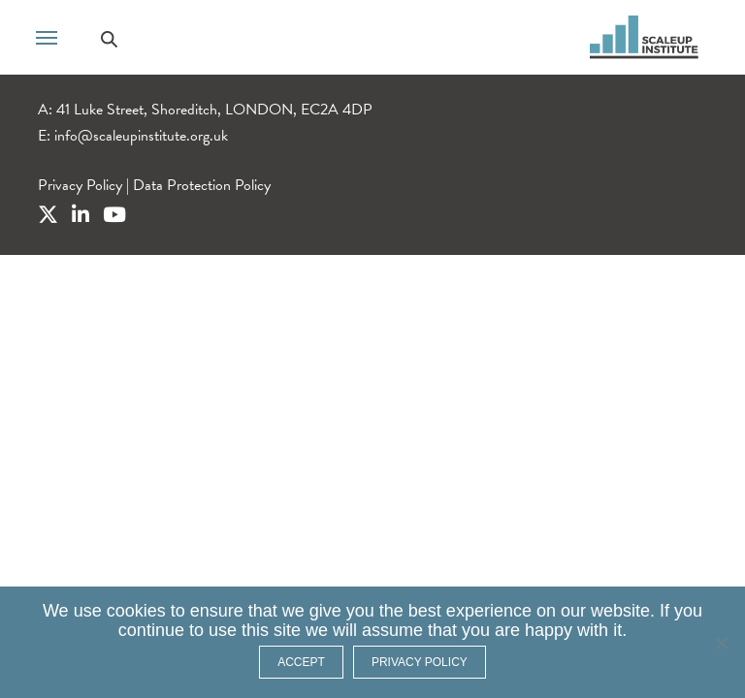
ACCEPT (301, 662)
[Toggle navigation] (46, 35)
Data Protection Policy (202, 185)
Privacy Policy (80, 185)
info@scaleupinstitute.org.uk (141, 135)
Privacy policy (420, 662)
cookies (136, 610)
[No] (720, 642)
